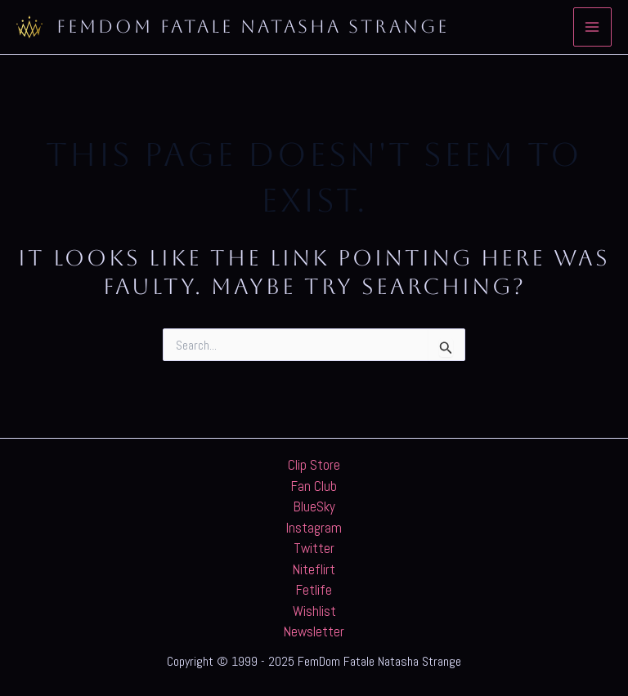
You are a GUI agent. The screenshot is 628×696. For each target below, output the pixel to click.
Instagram (314, 528)
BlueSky (314, 506)
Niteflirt (314, 569)
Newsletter (314, 631)
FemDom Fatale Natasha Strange (252, 26)
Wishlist (314, 611)
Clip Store (314, 465)
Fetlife (314, 590)
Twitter (314, 548)
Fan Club (314, 486)
